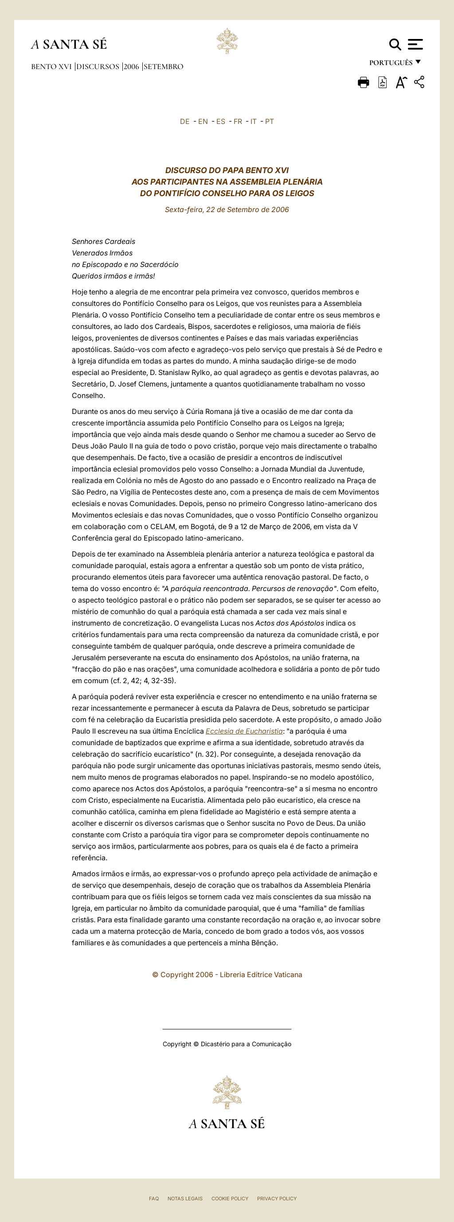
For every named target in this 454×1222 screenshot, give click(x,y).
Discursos (98, 66)
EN (203, 121)
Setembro (164, 66)
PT (269, 121)
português (390, 65)
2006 (132, 66)
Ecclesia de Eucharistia (244, 731)
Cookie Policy (229, 1198)
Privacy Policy (277, 1198)
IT (253, 121)
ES (220, 121)
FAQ (154, 1198)
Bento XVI (52, 66)
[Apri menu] (414, 44)
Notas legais (185, 1198)
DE (185, 121)
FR (238, 121)
